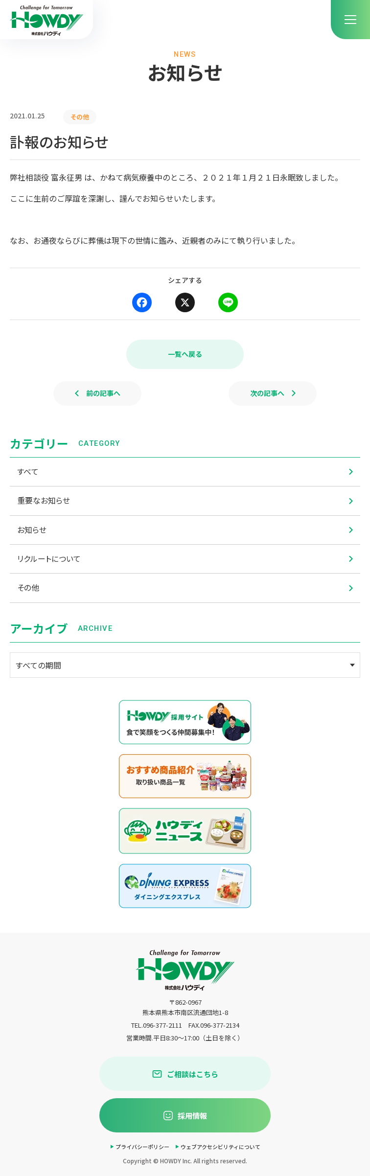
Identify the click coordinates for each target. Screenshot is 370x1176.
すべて (185, 471)
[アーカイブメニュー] (185, 665)
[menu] (350, 19)
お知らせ (185, 529)
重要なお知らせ (185, 500)
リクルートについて (185, 558)
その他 (185, 587)
